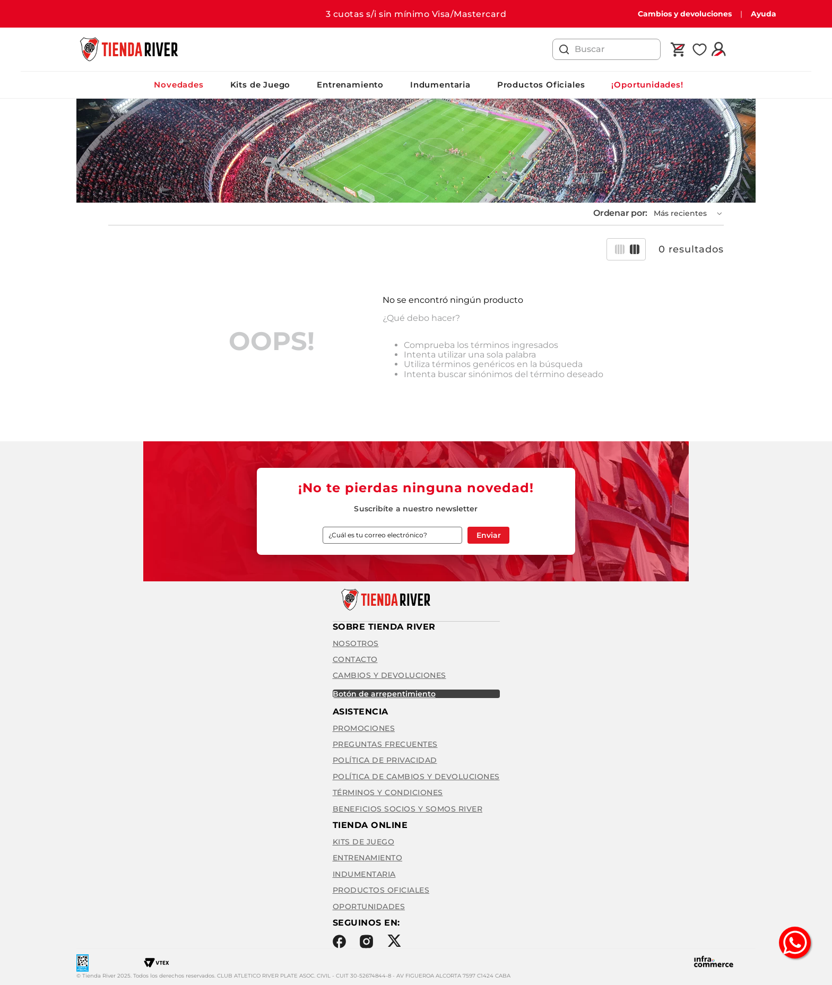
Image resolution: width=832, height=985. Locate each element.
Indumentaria (440, 85)
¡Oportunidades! (647, 85)
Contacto (355, 659)
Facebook (339, 941)
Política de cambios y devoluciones (416, 776)
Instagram (366, 941)
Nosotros (356, 643)
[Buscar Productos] (564, 49)
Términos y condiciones (388, 792)
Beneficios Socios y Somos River (408, 809)
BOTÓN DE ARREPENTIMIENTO (384, 694)
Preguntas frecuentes (385, 744)
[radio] (619, 249)
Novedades (178, 85)
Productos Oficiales (541, 85)
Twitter (394, 941)
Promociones (364, 728)
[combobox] (606, 49)
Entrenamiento (350, 85)
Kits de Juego (260, 85)
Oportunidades (369, 906)
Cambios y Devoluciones (389, 675)
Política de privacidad (385, 760)
